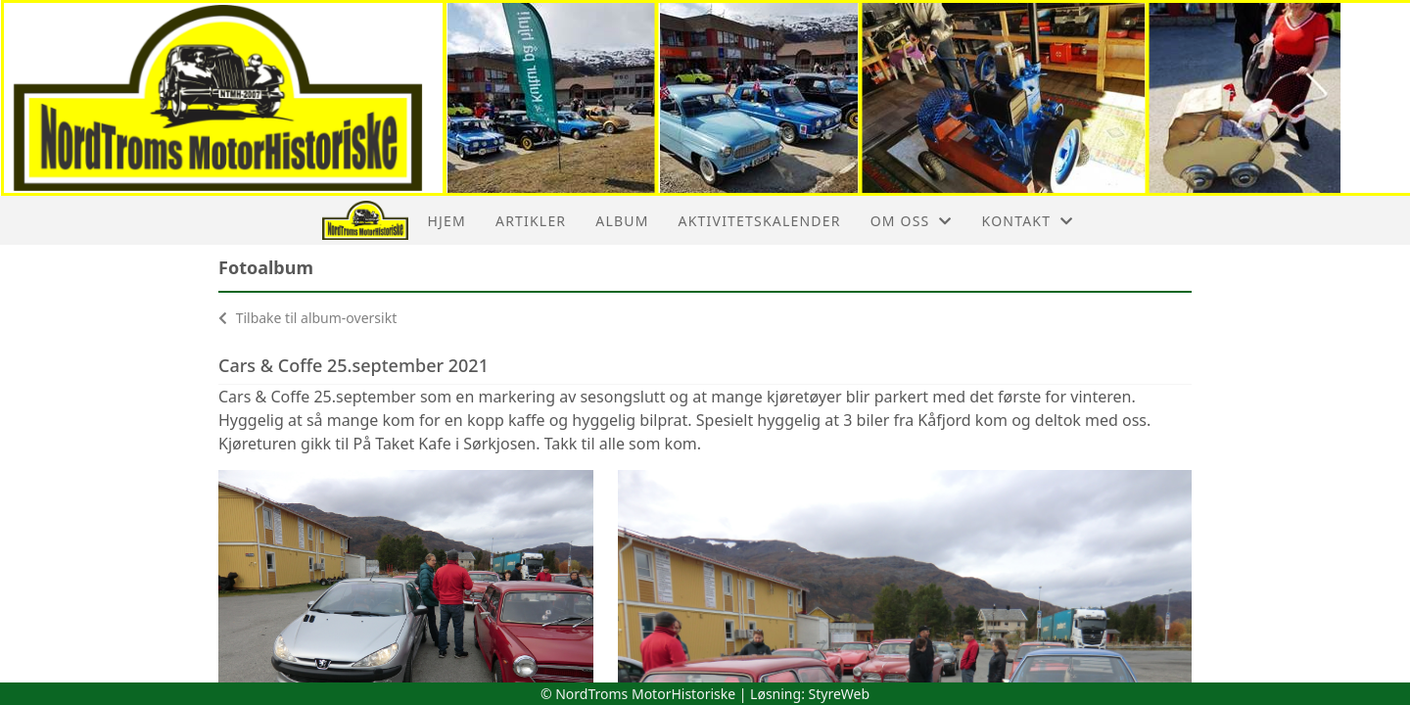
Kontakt (1028, 221)
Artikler (530, 221)
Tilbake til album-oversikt (307, 317)
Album (621, 221)
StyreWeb (839, 693)
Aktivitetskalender (760, 221)
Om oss (911, 221)
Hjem (447, 221)
